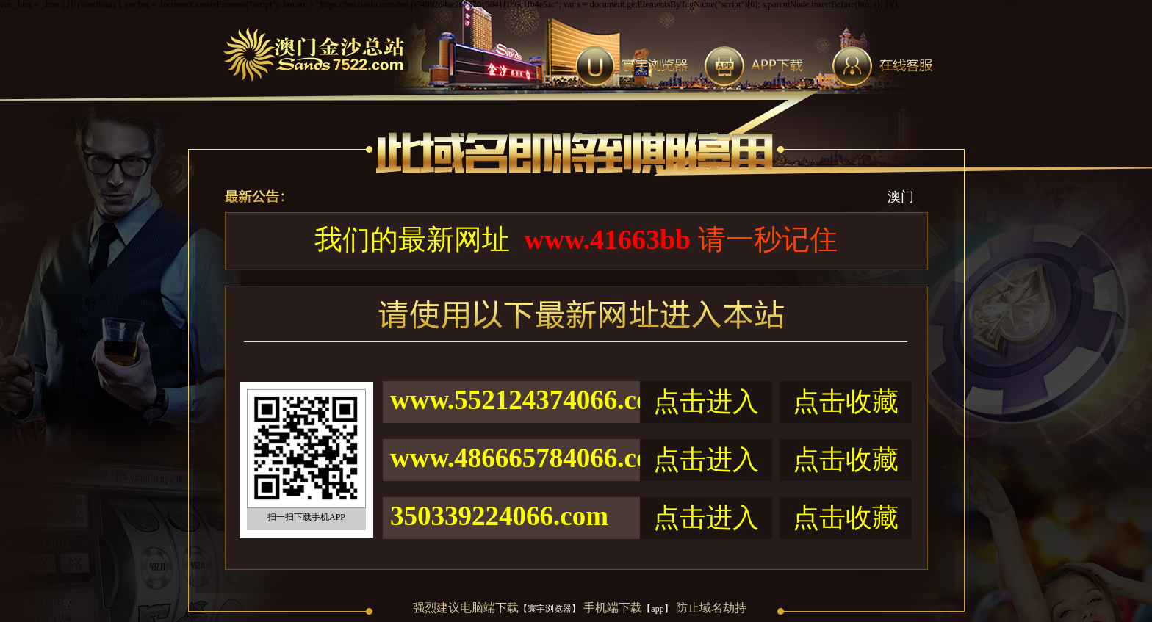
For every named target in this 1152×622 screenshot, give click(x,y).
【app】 (657, 609)
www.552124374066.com (515, 400)
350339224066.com (499, 516)
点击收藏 (846, 401)
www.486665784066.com (515, 458)
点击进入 (706, 401)
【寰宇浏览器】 (549, 609)
